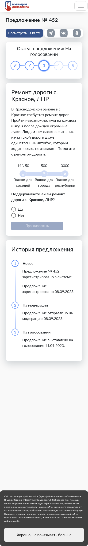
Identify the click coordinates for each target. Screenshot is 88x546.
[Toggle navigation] (81, 6)
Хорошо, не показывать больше (44, 534)
